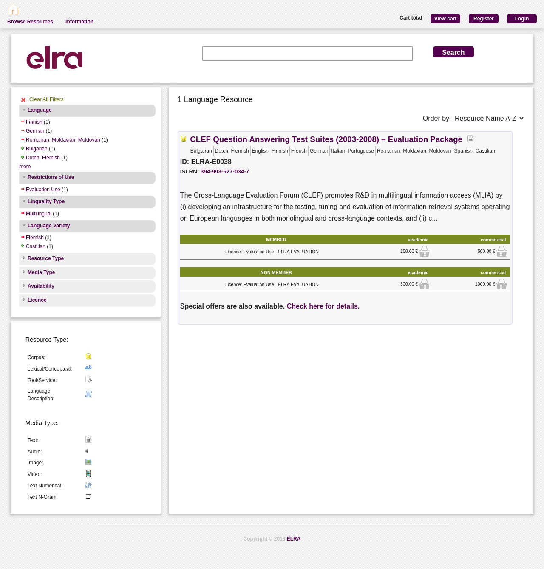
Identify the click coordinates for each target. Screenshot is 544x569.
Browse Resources (30, 22)
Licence (37, 300)
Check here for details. (323, 306)
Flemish (35, 238)
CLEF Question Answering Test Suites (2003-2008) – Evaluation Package (326, 139)
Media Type (41, 272)
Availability (41, 286)
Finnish (34, 122)
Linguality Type (46, 201)
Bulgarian (37, 149)
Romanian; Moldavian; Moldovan (63, 140)
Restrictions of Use (51, 177)
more (25, 167)
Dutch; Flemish (43, 158)
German (35, 131)
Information (79, 22)
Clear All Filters (46, 99)
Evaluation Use (43, 189)
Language (40, 110)
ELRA (294, 539)
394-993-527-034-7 (225, 171)
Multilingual (38, 214)
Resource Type (46, 258)
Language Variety (49, 226)
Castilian (35, 246)
